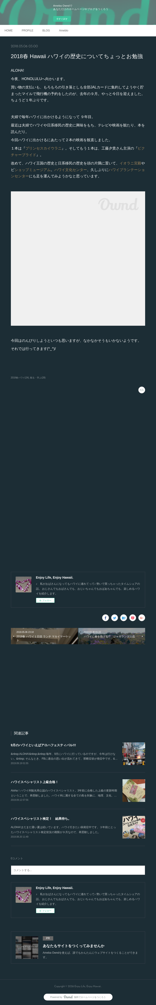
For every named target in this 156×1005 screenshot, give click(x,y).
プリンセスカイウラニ (43, 148)
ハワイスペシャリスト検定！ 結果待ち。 (41, 818)
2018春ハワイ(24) (20, 377)
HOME (9, 30)
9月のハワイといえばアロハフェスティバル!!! (43, 745)
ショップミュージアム (32, 170)
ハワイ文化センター (70, 170)
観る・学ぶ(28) (38, 377)
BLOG (46, 30)
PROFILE (27, 30)
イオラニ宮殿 (130, 163)
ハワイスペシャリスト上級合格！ (34, 782)
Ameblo (63, 30)
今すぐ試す (62, 19)
